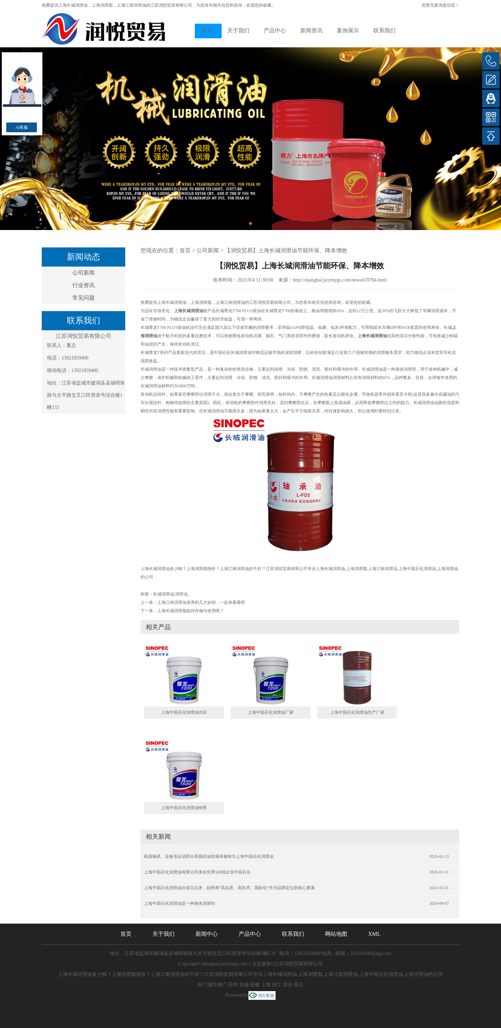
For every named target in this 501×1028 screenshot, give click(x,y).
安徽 (255, 984)
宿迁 (298, 984)
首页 (207, 30)
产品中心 (275, 30)
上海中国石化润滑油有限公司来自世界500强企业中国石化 (197, 872)
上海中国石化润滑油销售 (184, 807)
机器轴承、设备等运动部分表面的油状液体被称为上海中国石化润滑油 (208, 856)
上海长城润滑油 (73, 5)
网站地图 (336, 934)
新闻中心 (207, 934)
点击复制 (261, 963)
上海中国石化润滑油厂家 (271, 712)
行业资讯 (83, 285)
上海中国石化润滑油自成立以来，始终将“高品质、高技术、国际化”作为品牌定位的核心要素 (229, 887)
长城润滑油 (163, 594)
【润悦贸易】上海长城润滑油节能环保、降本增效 (286, 250)
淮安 (288, 984)
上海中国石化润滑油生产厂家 (357, 712)
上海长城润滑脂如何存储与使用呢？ (190, 610)
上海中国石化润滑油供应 (184, 712)
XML (374, 934)
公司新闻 (83, 273)
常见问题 (83, 298)
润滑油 (181, 594)
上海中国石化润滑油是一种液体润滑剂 (179, 903)
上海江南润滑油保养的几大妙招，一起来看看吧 (201, 602)
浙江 (276, 984)
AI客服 (21, 127)
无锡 (244, 984)
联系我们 (384, 30)
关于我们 (238, 30)
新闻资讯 (311, 30)
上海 (266, 984)
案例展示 (348, 30)
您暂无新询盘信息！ (440, 5)
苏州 (233, 984)
